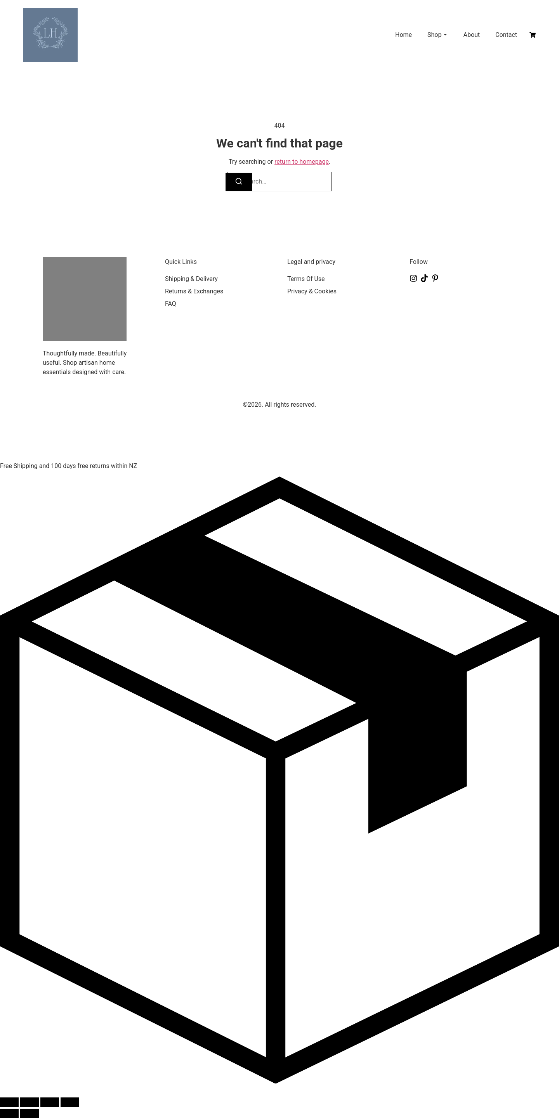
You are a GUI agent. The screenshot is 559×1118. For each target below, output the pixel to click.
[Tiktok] (424, 278)
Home (403, 34)
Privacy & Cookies (312, 291)
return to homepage (301, 161)
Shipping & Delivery (191, 279)
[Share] (49, 1102)
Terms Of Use (306, 279)
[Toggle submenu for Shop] (444, 35)
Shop (434, 34)
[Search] (239, 182)
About (471, 34)
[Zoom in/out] (9, 1102)
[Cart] (532, 35)
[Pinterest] (435, 278)
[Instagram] (413, 278)
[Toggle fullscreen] (29, 1102)
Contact (506, 34)
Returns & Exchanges (194, 291)
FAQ (170, 303)
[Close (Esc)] (70, 1102)
